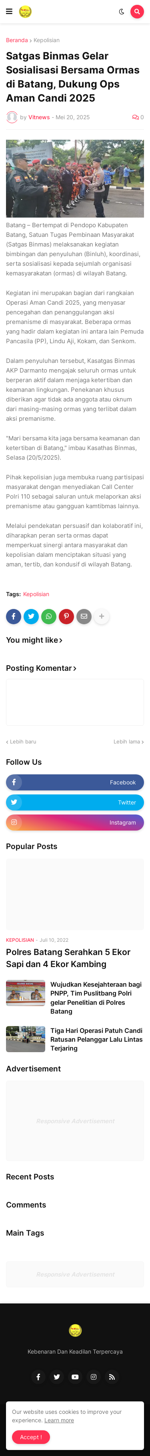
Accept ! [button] (31, 1437)
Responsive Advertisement (75, 1121)
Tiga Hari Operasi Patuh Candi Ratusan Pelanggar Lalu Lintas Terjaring (96, 1039)
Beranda (17, 40)
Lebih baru (23, 741)
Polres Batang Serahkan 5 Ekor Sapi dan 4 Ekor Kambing (68, 958)
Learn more (59, 1420)
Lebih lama (127, 741)
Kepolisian (47, 40)
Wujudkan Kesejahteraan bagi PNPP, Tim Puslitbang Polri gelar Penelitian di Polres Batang (96, 997)
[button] (9, 11)
